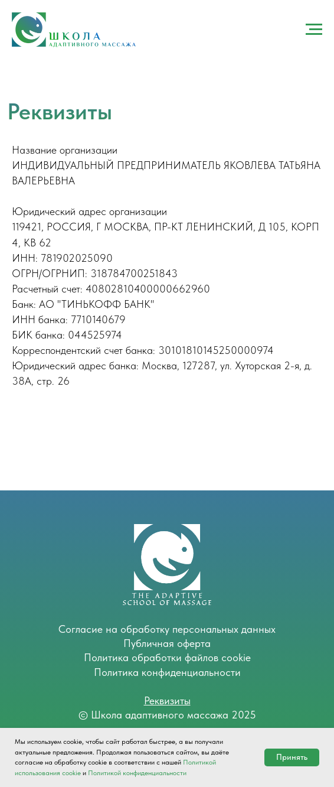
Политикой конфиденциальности (137, 773)
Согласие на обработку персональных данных (167, 629)
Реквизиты (167, 700)
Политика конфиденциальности (167, 672)
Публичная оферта (167, 643)
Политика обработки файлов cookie (167, 657)
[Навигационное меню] (314, 29)
